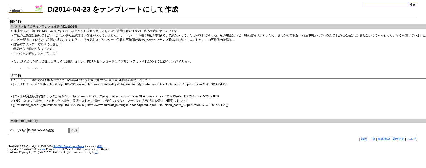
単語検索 (384, 139)
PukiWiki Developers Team (68, 146)
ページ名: (18, 130)
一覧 (372, 139)
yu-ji (42, 149)
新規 (364, 139)
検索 (413, 4)
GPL (99, 146)
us (96, 152)
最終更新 (398, 139)
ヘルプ (411, 139)
